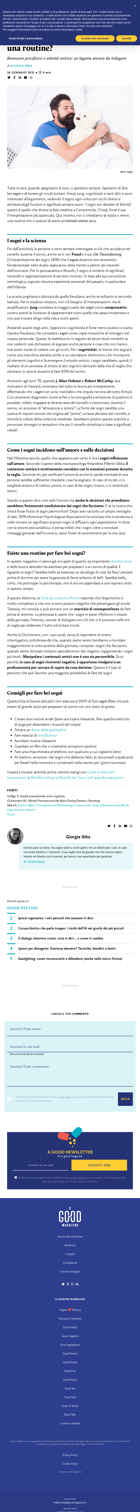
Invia (125, 1099)
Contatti (70, 1254)
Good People (70, 1362)
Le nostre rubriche (70, 1423)
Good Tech (70, 1397)
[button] (135, 6)
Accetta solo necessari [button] (95, 38)
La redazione (70, 1262)
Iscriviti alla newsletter (70, 1236)
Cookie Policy (70, 1463)
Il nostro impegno (70, 1271)
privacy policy (65, 1097)
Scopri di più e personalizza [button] (25, 38)
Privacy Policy (70, 1455)
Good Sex (70, 1388)
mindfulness (47, 735)
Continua (34, 862)
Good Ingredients (70, 1344)
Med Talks (70, 1414)
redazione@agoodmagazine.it (70, 1502)
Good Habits (70, 1327)
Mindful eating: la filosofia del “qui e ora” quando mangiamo (76, 777)
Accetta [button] (126, 38)
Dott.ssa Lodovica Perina (60, 597)
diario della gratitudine (48, 729)
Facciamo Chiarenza (70, 1318)
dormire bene (121, 561)
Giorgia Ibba (21, 65)
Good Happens (70, 1336)
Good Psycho (22, 908)
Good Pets (70, 1371)
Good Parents (70, 1353)
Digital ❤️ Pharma (70, 1310)
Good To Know (70, 1406)
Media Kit (69, 1245)
